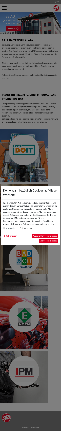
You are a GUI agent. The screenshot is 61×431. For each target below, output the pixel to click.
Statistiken (27, 228)
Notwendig (10, 228)
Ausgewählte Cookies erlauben (45, 236)
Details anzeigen (10, 236)
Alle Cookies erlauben (48, 241)
